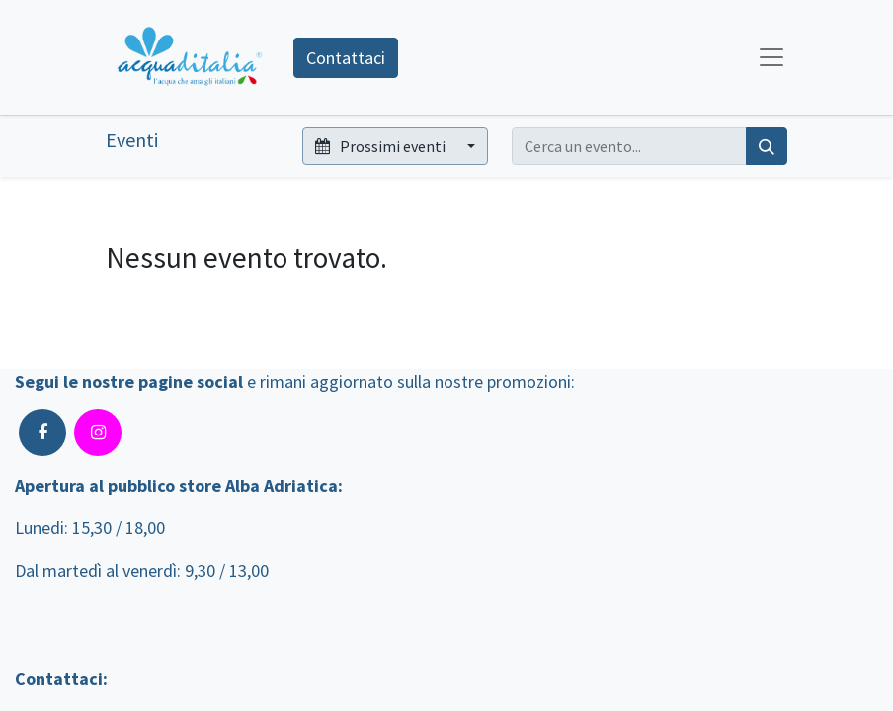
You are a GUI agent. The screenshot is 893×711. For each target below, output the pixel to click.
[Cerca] (766, 146)
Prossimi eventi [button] (381, 146)
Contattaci (345, 57)
